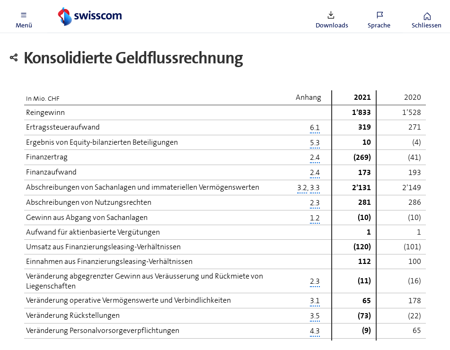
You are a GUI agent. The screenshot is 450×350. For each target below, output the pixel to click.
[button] (23, 16)
